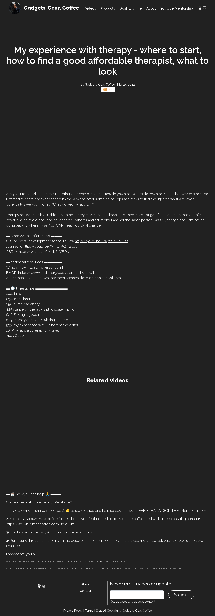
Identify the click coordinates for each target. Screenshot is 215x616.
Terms (89, 610)
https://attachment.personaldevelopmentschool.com (78, 278)
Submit (181, 594)
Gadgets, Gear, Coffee (51, 8)
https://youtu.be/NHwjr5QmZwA (50, 246)
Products (108, 8)
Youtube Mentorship (176, 8)
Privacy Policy (73, 610)
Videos (90, 8)
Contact (85, 591)
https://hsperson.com (45, 267)
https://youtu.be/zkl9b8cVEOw (44, 251)
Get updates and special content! (133, 601)
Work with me (131, 8)
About (151, 8)
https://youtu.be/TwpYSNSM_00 (101, 241)
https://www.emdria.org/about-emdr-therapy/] (56, 272)
